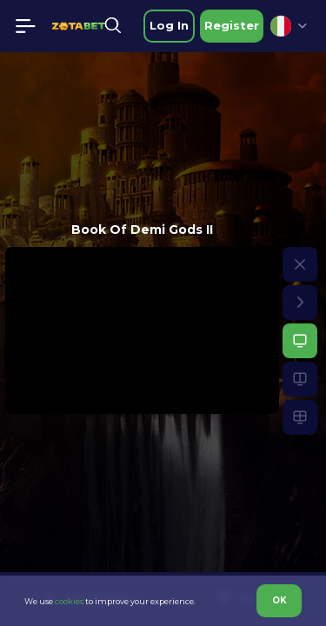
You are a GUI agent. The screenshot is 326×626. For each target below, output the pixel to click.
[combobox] (288, 26)
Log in (169, 25)
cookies (69, 601)
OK (279, 600)
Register (231, 25)
